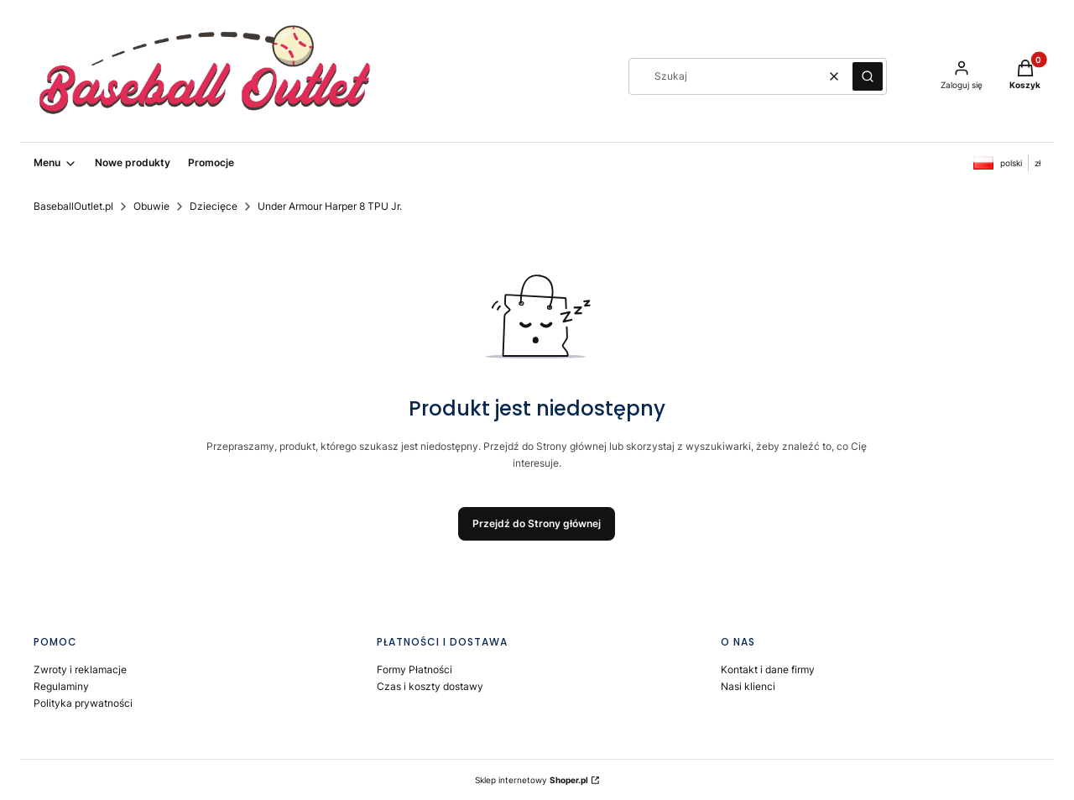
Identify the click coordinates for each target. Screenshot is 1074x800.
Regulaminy (61, 686)
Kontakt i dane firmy (768, 669)
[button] (867, 76)
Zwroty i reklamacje (80, 669)
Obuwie (151, 206)
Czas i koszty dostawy (430, 686)
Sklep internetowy (531, 780)
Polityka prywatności (83, 703)
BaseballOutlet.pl (73, 206)
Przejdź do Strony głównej (536, 523)
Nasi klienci (748, 686)
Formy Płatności (414, 669)
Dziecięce (213, 206)
